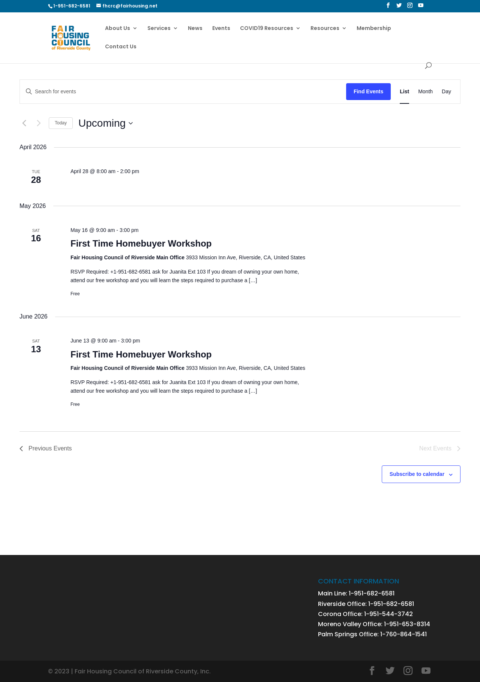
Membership (374, 28)
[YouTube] (420, 7)
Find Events (368, 91)
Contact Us (120, 47)
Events (221, 28)
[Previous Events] (24, 123)
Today (61, 123)
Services (159, 28)
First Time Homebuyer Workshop (141, 243)
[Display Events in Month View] (425, 91)
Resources (324, 28)
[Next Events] (38, 123)
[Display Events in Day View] (446, 91)
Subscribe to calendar (417, 474)
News (195, 28)
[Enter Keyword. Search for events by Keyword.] (183, 91)
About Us (117, 28)
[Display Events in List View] (404, 91)
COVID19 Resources (266, 28)
